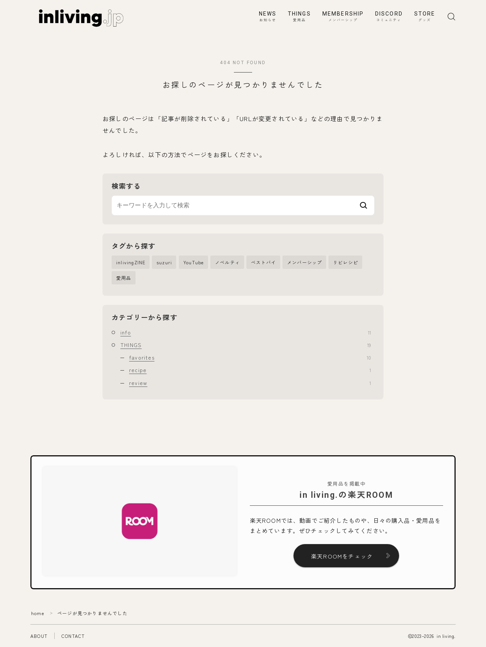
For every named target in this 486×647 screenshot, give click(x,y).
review (250, 383)
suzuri (164, 262)
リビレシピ (345, 262)
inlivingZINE (130, 262)
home (37, 613)
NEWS (267, 16)
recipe (250, 370)
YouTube (193, 262)
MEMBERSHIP (343, 16)
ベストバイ (263, 262)
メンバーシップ (304, 262)
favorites (250, 357)
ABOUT (38, 636)
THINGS (299, 16)
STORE (425, 16)
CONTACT (73, 636)
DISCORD (389, 16)
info (245, 332)
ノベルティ (227, 262)
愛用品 (123, 278)
